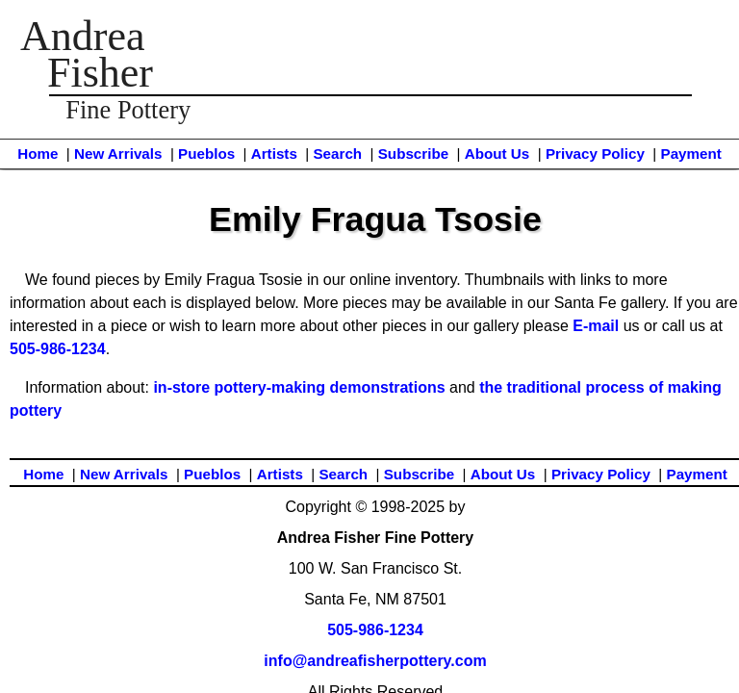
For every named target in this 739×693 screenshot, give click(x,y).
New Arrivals (118, 153)
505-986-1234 (58, 349)
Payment (691, 153)
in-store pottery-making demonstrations (299, 387)
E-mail (596, 326)
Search (337, 153)
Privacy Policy (595, 153)
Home (37, 153)
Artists (274, 153)
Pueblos (206, 153)
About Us (497, 153)
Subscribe (413, 153)
